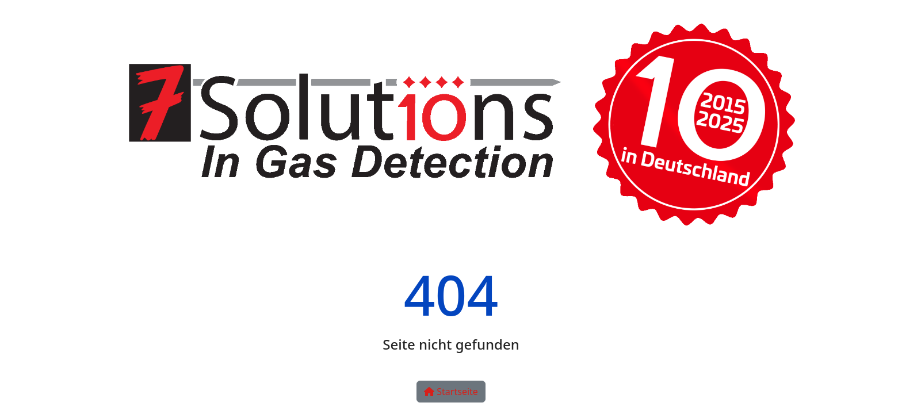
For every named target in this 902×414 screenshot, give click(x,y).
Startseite (451, 391)
